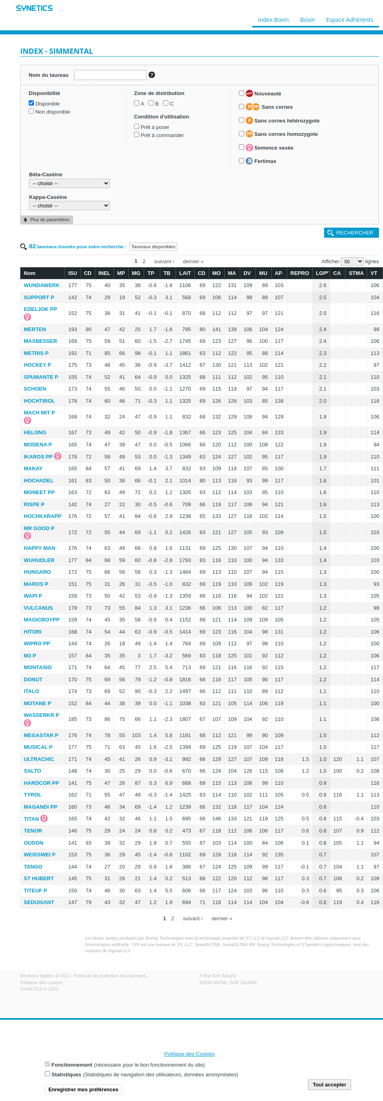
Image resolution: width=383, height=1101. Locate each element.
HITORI (33, 632)
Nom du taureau (49, 75)
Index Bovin (273, 17)
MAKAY (33, 468)
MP (121, 273)
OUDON (33, 843)
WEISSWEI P (40, 855)
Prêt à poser (155, 127)
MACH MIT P (39, 413)
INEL (104, 273)
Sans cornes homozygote (282, 133)
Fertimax (261, 161)
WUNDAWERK (42, 285)
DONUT (33, 679)
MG (136, 273)
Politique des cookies (41, 982)
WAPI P (33, 596)
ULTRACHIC (39, 759)
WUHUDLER (39, 560)
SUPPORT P (39, 297)
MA (232, 273)
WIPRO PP (37, 643)
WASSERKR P (41, 715)
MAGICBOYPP (42, 620)
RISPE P (34, 504)
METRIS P (36, 353)
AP (278, 273)
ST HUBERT (39, 878)
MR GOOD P (39, 528)
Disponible (48, 104)
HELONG (35, 432)
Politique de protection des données (110, 975)
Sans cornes (269, 106)
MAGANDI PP (40, 807)
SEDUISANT (39, 902)
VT (373, 273)
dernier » (193, 261)
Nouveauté (263, 93)
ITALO (31, 691)
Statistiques (67, 1077)
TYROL (33, 795)
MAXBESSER (40, 341)
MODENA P (38, 445)
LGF (321, 272)
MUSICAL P (38, 747)
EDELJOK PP (40, 309)
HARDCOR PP (41, 783)
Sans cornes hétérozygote (283, 120)
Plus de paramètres (49, 219)
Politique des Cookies (189, 1056)
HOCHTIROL (39, 401)
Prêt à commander (162, 135)
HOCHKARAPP (42, 516)
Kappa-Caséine (48, 197)
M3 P (30, 656)
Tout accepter (329, 1087)
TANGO (33, 867)
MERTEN (35, 329)
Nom (30, 273)
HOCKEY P (37, 365)
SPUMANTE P (41, 377)
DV (247, 273)
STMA (356, 273)
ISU (72, 273)
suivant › (164, 261)
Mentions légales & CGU (45, 975)
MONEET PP (39, 492)
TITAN (31, 819)
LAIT (185, 273)
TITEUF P (35, 891)
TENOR (33, 831)
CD (88, 273)
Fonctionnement (72, 1067)
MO (216, 273)
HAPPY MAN (39, 548)
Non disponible (53, 112)
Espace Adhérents (349, 17)
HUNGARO (37, 572)
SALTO (32, 771)
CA (337, 273)
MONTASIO (38, 667)
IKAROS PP (38, 457)
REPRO (300, 273)
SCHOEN (35, 389)
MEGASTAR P (41, 735)
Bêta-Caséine (45, 174)
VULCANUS (38, 608)
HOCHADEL (39, 481)
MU (263, 273)
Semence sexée (269, 147)
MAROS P (36, 584)
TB (166, 273)
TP (150, 273)
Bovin (307, 17)
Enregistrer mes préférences (83, 1092)
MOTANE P (37, 703)
